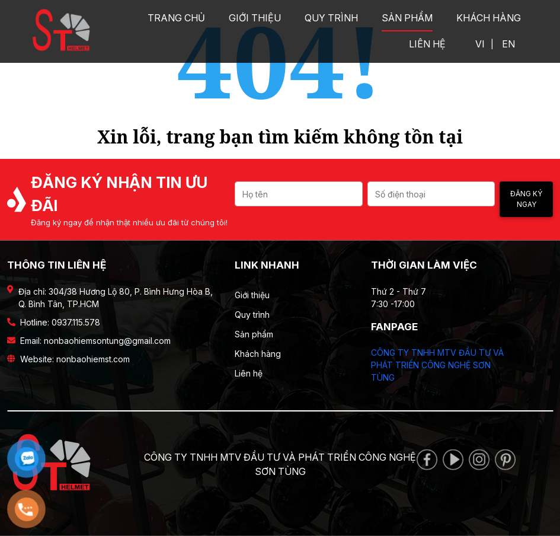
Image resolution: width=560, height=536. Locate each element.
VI (480, 44)
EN (508, 44)
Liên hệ (427, 44)
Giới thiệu (255, 18)
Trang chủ (176, 18)
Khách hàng (488, 18)
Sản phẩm (407, 18)
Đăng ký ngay (526, 199)
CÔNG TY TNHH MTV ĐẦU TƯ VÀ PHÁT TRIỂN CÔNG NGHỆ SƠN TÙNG (437, 364)
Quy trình (331, 18)
